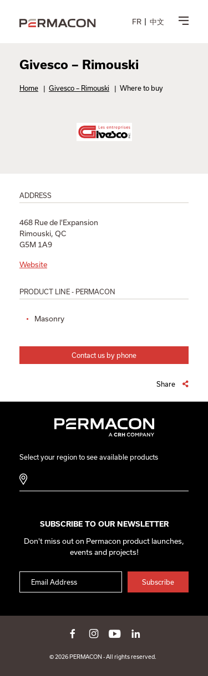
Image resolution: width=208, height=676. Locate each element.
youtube (115, 633)
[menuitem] (136, 21)
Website (33, 264)
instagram (94, 633)
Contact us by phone (104, 355)
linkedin (136, 633)
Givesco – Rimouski (79, 88)
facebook (73, 633)
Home (28, 88)
